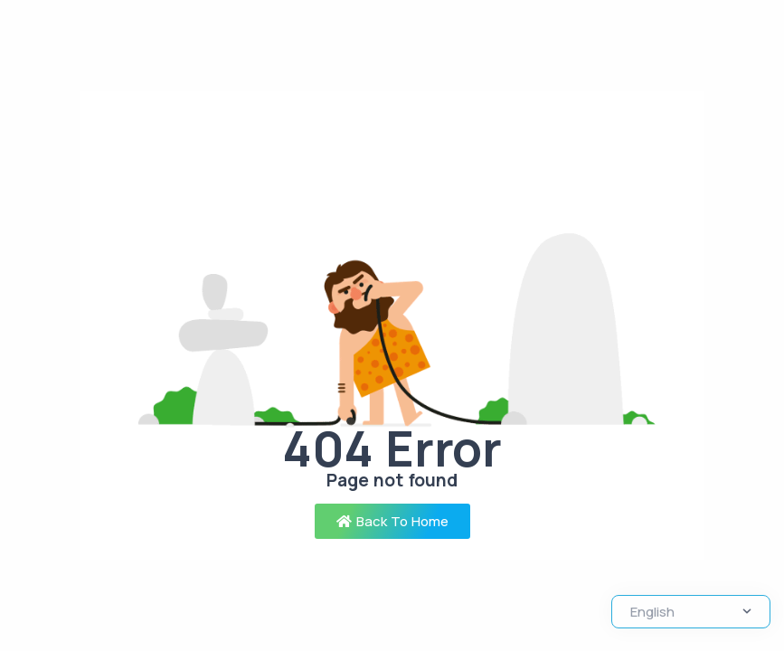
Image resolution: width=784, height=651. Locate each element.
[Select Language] (690, 612)
